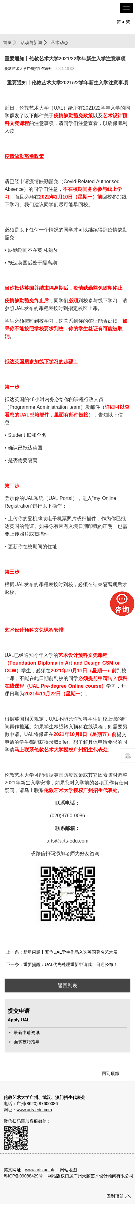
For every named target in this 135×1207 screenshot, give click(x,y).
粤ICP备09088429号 (23, 1175)
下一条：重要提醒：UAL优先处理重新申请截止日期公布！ (62, 964)
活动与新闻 (31, 42)
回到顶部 (110, 1073)
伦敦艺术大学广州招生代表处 (28, 68)
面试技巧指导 (27, 1041)
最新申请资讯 (27, 1032)
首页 (7, 42)
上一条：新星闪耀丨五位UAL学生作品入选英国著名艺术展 (62, 952)
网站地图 (68, 1169)
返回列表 (67, 985)
